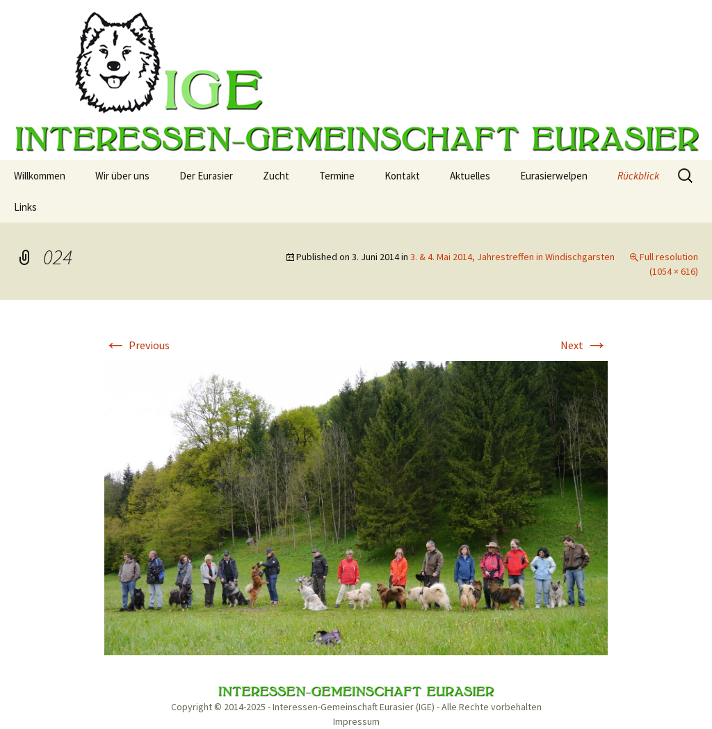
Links (25, 207)
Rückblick (638, 175)
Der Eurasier (206, 175)
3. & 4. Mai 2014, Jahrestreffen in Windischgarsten (512, 256)
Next (584, 345)
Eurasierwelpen (554, 175)
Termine (337, 175)
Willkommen (39, 175)
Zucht (276, 175)
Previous (137, 345)
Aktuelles (470, 175)
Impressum (356, 721)
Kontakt (402, 175)
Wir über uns (122, 175)
